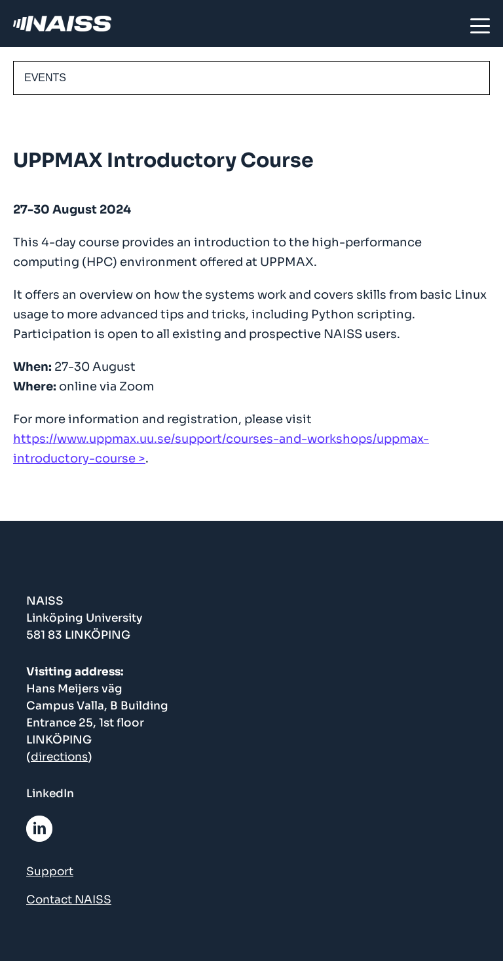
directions (59, 757)
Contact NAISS (68, 900)
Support (49, 871)
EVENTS (45, 77)
